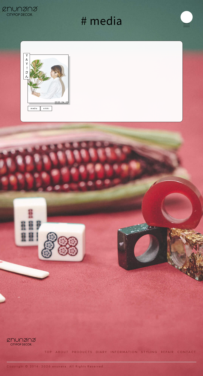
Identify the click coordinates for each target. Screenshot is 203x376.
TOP (48, 352)
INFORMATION (124, 352)
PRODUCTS (82, 352)
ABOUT (62, 352)
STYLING (149, 352)
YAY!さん (26, 66)
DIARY (101, 352)
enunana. (60, 366)
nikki (46, 108)
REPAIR (167, 352)
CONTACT (186, 352)
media (33, 108)
